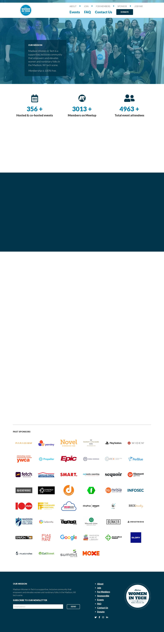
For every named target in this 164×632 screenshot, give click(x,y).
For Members (103, 6)
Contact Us (103, 12)
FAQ (87, 12)
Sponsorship (103, 595)
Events (75, 12)
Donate (125, 12)
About (73, 6)
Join (86, 6)
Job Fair (138, 6)
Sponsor (122, 6)
